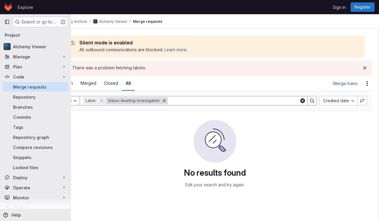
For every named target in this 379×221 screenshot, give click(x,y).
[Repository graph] (35, 137)
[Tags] (35, 127)
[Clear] (302, 100)
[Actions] (367, 83)
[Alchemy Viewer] (35, 46)
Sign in (339, 7)
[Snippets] (35, 157)
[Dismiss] (364, 67)
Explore (25, 7)
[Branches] (35, 107)
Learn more (195, 49)
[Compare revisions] (35, 147)
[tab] (87, 83)
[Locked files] (35, 167)
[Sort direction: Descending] (362, 100)
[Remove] (184, 100)
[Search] (243, 100)
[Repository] (35, 97)
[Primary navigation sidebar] (7, 22)
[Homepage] (8, 7)
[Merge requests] (35, 87)
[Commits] (35, 117)
